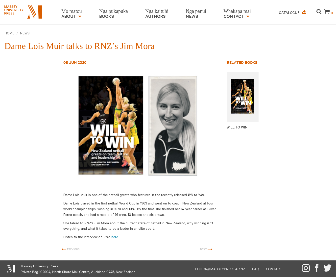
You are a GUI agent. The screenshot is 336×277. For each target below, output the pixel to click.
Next (206, 249)
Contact (274, 268)
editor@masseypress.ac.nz (220, 268)
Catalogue (292, 12)
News (24, 32)
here (114, 236)
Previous (70, 249)
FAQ (255, 268)
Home (9, 32)
